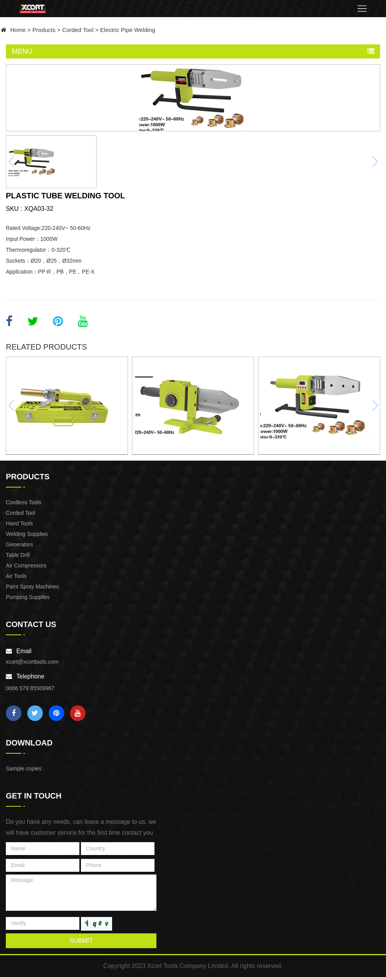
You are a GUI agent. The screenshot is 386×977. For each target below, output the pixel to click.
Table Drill (18, 555)
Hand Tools (19, 523)
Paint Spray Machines (32, 586)
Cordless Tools (24, 502)
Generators (19, 544)
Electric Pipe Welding (127, 30)
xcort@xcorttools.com (32, 662)
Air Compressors (26, 565)
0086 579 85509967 (30, 688)
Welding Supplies (27, 534)
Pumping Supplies (28, 597)
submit (81, 940)
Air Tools (16, 576)
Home (18, 30)
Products (43, 30)
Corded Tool (78, 30)
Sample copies (24, 768)
